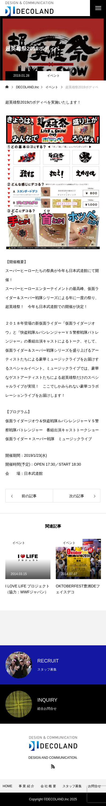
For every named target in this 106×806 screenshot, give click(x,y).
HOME (7, 786)
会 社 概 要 (48, 786)
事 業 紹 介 (26, 786)
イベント (53, 76)
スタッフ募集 (72, 786)
